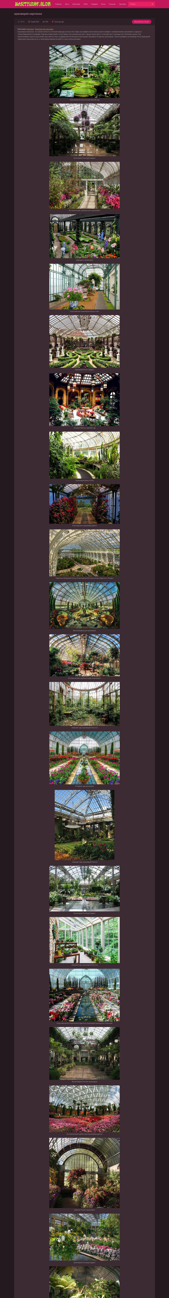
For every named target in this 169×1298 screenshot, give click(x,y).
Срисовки (76, 4)
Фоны (103, 4)
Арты (67, 4)
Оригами (122, 4)
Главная (58, 4)
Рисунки (112, 4)
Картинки (30, 29)
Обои (86, 4)
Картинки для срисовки (44, 29)
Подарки (94, 4)
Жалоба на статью (141, 22)
